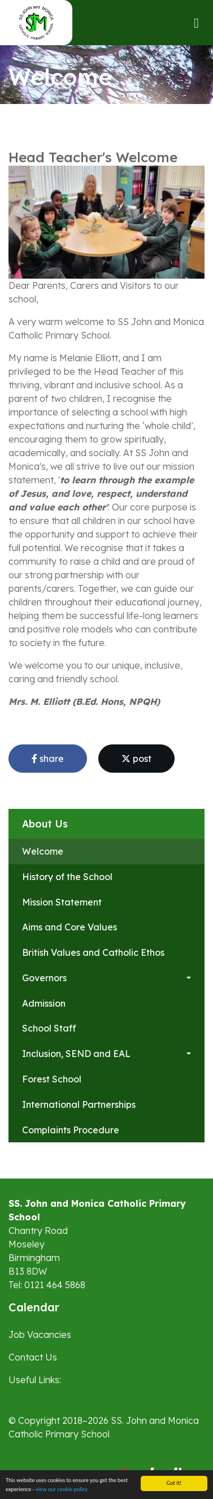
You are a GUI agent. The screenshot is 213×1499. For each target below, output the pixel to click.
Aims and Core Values (69, 927)
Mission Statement (62, 902)
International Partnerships (79, 1104)
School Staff (49, 1028)
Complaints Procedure (70, 1130)
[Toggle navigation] (196, 23)
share (48, 758)
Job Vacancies (39, 1334)
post (136, 758)
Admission (44, 1003)
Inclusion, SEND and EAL (76, 1053)
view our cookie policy (62, 1489)
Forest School (51, 1079)
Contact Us (32, 1357)
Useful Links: (34, 1379)
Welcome (42, 851)
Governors (44, 978)
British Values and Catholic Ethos (93, 952)
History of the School (67, 876)
